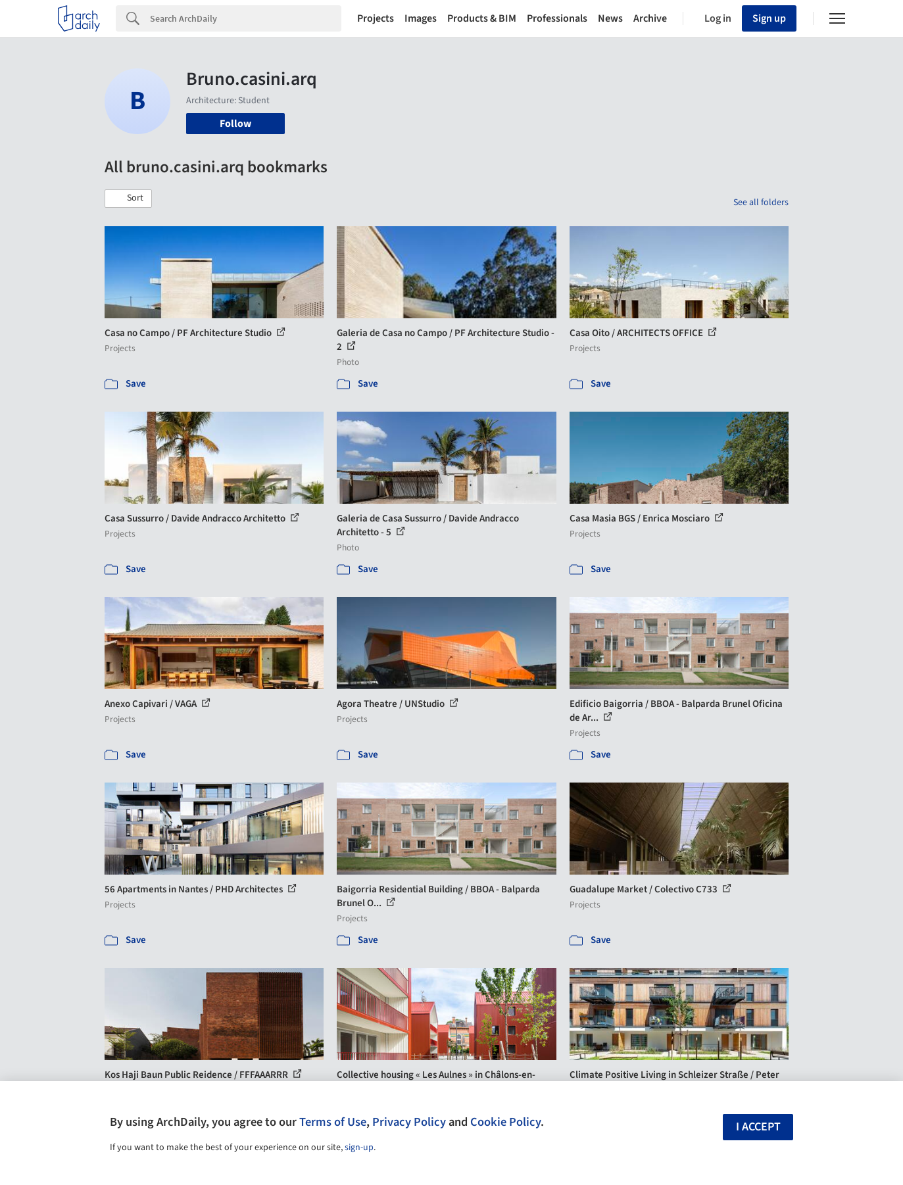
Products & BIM (481, 18)
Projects (375, 18)
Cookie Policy (505, 1121)
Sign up (769, 18)
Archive (650, 18)
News (610, 18)
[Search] (245, 18)
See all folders (761, 202)
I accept (758, 1127)
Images (420, 18)
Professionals (557, 18)
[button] (128, 198)
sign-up (359, 1147)
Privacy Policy (409, 1121)
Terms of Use (332, 1121)
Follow (235, 123)
